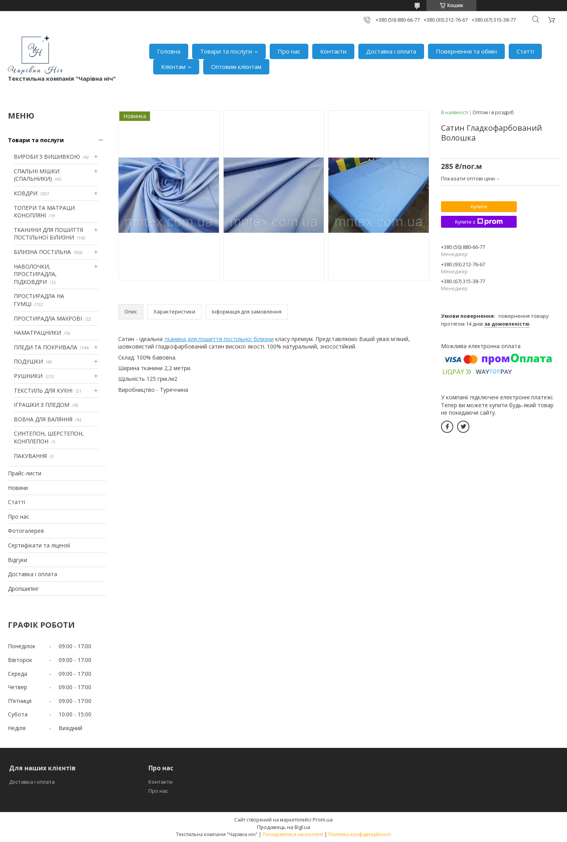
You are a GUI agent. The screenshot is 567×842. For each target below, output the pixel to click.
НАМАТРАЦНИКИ (37, 332)
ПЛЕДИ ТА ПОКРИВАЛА (45, 347)
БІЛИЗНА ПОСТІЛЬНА (42, 252)
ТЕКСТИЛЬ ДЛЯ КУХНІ (43, 390)
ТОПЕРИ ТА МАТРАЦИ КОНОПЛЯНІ (44, 211)
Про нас (289, 51)
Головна (168, 51)
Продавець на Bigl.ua (283, 827)
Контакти (333, 51)
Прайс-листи (24, 473)
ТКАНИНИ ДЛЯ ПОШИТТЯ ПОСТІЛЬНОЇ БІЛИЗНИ (48, 233)
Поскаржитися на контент (293, 834)
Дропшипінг (23, 588)
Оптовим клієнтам (236, 66)
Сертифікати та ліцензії (39, 545)
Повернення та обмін (466, 51)
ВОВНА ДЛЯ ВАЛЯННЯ (43, 419)
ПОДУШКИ (28, 361)
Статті (525, 51)
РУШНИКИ (28, 376)
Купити (479, 207)
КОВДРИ (25, 193)
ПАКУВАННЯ (30, 456)
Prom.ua (323, 819)
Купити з (478, 221)
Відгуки (17, 560)
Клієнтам (173, 66)
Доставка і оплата (391, 51)
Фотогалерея (26, 530)
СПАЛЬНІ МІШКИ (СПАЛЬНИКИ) (36, 175)
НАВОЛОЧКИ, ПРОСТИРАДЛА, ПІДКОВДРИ (35, 274)
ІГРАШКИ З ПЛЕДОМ (41, 404)
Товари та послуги (226, 51)
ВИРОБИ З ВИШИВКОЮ (47, 156)
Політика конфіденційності (359, 834)
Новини (18, 487)
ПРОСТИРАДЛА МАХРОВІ (48, 318)
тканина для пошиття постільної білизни (219, 339)
